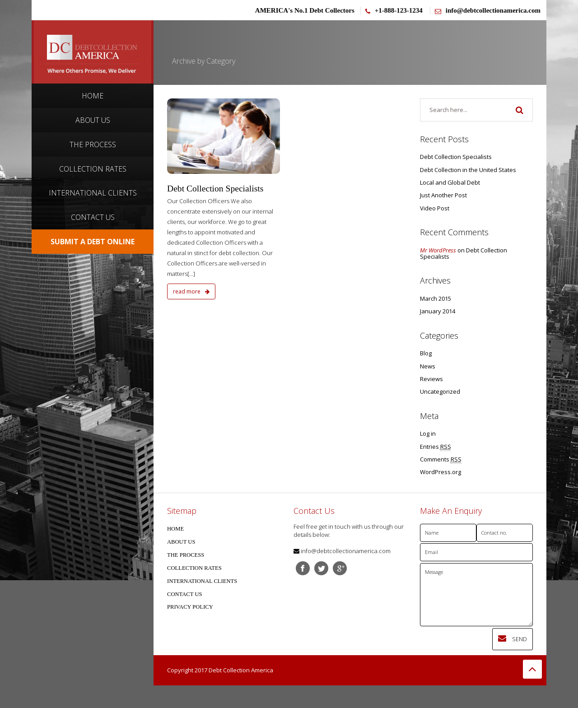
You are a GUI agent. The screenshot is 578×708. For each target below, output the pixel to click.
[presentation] (488, 645)
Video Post (434, 208)
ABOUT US (181, 542)
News (427, 366)
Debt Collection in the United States (468, 170)
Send (512, 638)
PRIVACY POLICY (190, 607)
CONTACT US (184, 594)
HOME (175, 529)
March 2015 (435, 298)
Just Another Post (443, 195)
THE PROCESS (185, 555)
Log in (428, 433)
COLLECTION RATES (194, 568)
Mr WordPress (438, 250)
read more (191, 291)
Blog (426, 353)
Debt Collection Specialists (215, 188)
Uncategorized (440, 391)
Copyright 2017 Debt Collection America (220, 670)
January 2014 (437, 311)
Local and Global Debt (450, 182)
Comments (440, 459)
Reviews (431, 379)
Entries (435, 446)
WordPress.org (440, 472)
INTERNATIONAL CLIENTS (202, 581)
